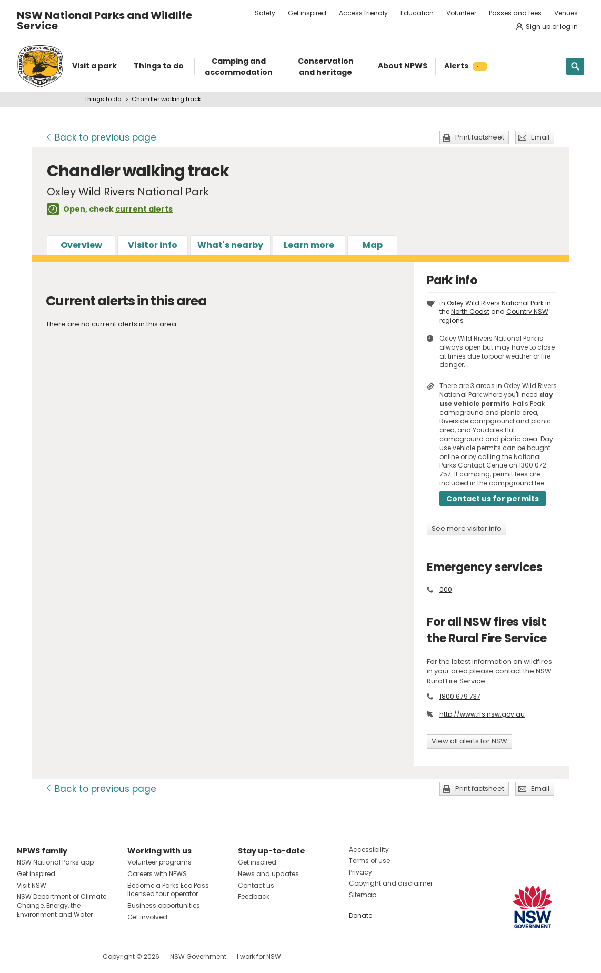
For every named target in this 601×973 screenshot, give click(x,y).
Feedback (253, 896)
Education (417, 12)
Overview (81, 245)
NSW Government (198, 956)
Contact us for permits (492, 498)
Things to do (102, 99)
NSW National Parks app (55, 862)
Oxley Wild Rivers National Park (495, 303)
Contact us (256, 885)
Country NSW (527, 311)
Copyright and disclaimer (391, 883)
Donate (360, 915)
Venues (566, 12)
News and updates (268, 873)
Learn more (309, 245)
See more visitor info (467, 528)
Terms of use (369, 860)
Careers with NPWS (157, 873)
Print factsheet (479, 137)
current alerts (144, 209)
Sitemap (362, 894)
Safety (265, 12)
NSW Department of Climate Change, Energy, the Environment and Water (61, 905)
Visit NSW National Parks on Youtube (72, 956)
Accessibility (369, 849)
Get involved (147, 916)
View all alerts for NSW (469, 741)
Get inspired (307, 12)
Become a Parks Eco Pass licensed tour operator (168, 890)
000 (445, 589)
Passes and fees (515, 12)
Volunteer (461, 12)
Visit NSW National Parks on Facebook (26, 956)
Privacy (360, 872)
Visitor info (152, 245)
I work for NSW (259, 956)
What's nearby (230, 245)
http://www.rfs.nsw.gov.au (482, 714)
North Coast (470, 311)
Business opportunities (163, 905)
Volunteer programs (159, 862)
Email (540, 137)
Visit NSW (31, 885)
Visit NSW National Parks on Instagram (49, 956)
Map (373, 245)
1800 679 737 (459, 696)
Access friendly (363, 12)
